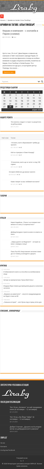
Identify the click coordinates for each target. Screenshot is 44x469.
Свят (14, 37)
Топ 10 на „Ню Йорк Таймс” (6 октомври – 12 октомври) (22, 418)
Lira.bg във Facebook (7, 450)
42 (21, 147)
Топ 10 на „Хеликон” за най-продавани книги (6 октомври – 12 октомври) (26, 408)
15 (21, 184)
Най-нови (5, 138)
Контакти (3, 446)
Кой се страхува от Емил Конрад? (22, 152)
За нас (2, 443)
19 (21, 167)
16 (19, 174)
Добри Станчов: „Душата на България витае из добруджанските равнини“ (25, 428)
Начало (3, 20)
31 (21, 155)
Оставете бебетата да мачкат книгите (22, 172)
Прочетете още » (9, 72)
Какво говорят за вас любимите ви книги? (25, 182)
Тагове (13, 138)
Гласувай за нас (22, 458)
